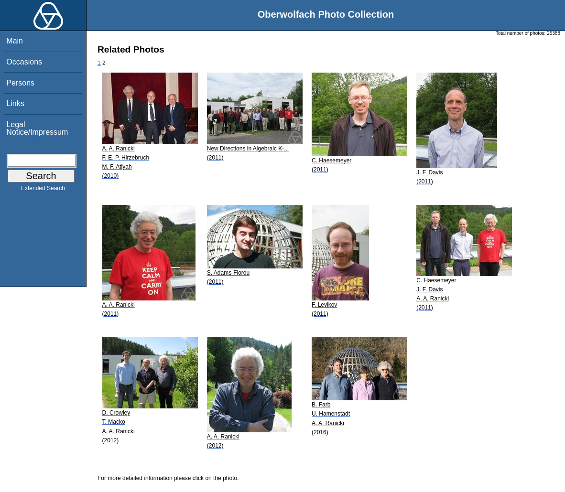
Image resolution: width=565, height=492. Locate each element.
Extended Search (43, 190)
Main (14, 41)
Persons (20, 83)
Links (15, 103)
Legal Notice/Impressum (37, 128)
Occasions (24, 62)
